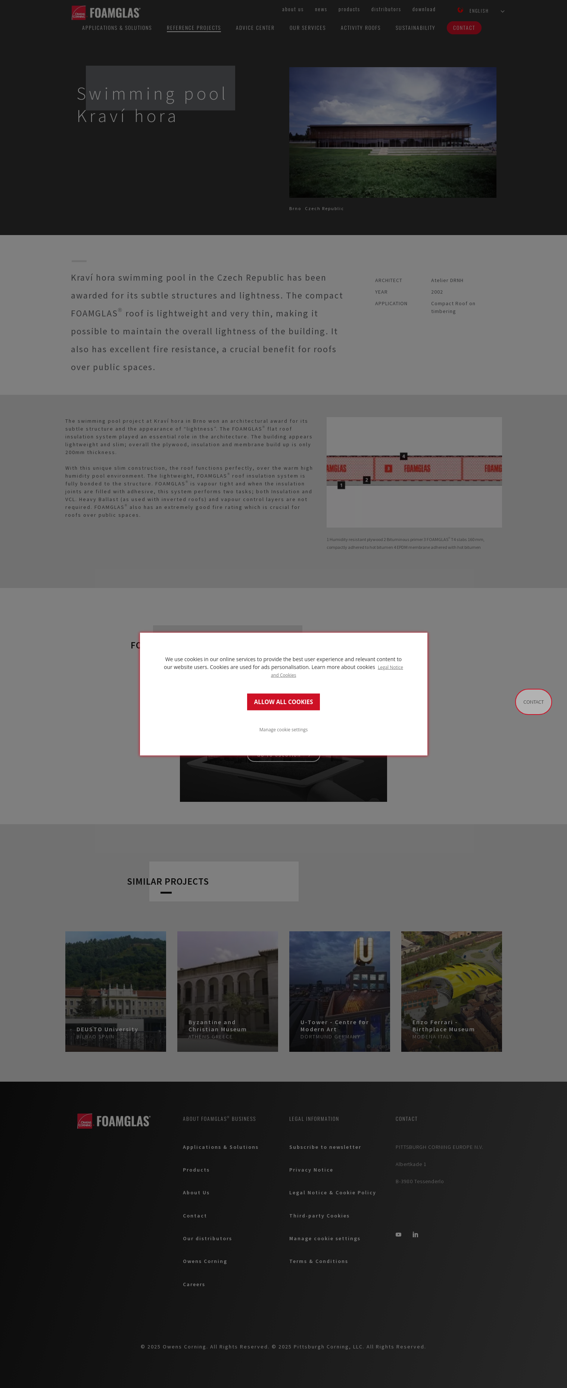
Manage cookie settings (283, 729)
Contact (533, 701)
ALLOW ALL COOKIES (283, 702)
